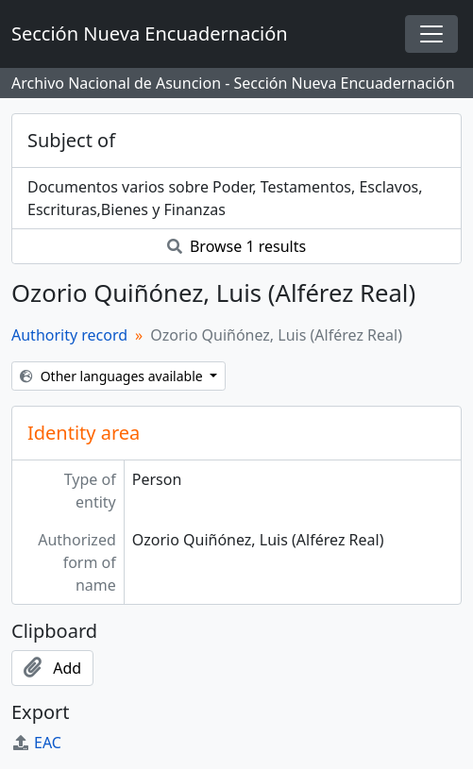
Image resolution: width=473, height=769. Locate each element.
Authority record (69, 335)
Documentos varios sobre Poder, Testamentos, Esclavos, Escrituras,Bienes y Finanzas (225, 198)
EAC (36, 742)
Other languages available (113, 376)
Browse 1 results (236, 246)
